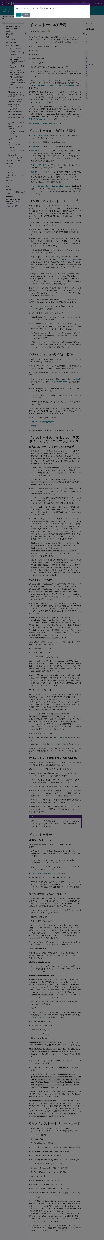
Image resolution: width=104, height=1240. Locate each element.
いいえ (26, 15)
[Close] (89, 4)
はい (18, 15)
